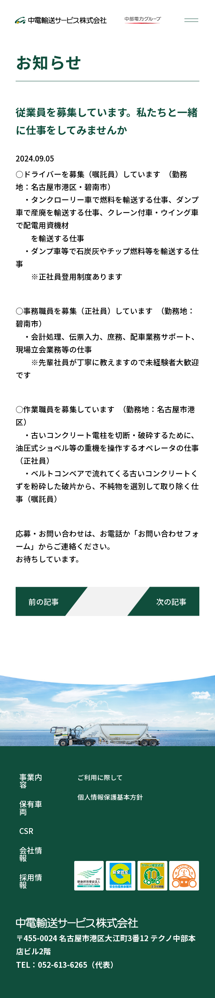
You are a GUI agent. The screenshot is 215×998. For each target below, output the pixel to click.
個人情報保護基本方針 (110, 797)
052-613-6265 (62, 964)
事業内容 (30, 780)
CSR (26, 830)
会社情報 (30, 854)
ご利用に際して (100, 777)
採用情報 (30, 881)
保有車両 (30, 807)
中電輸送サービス (60, 20)
